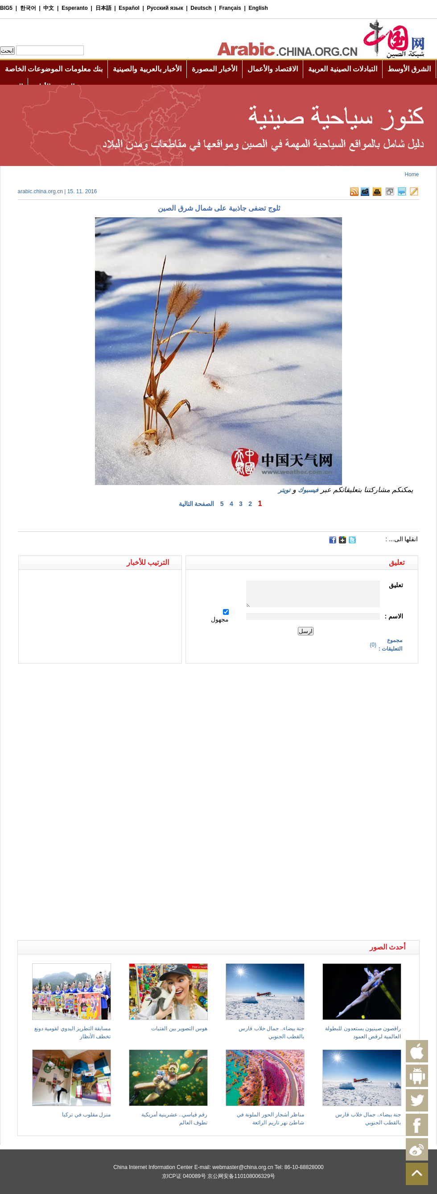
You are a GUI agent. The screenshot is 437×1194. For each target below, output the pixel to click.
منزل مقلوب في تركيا (86, 1114)
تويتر (284, 489)
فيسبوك (308, 489)
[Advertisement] (118, 679)
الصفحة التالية (196, 503)
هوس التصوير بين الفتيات (179, 1028)
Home (411, 174)
